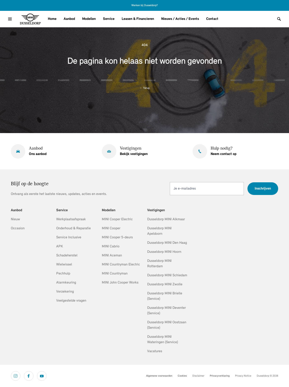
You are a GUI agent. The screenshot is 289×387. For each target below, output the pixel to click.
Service (108, 19)
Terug (144, 88)
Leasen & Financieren (138, 19)
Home (52, 19)
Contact (212, 19)
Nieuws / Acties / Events (180, 19)
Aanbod (69, 19)
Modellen (89, 19)
